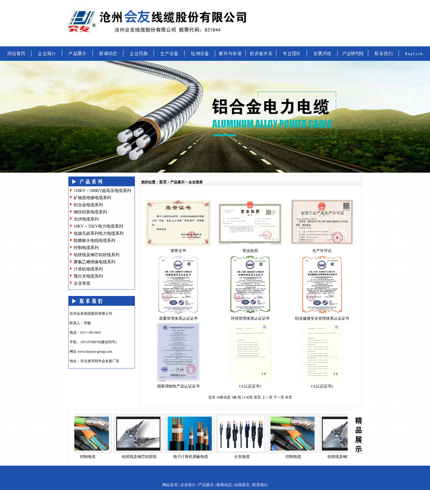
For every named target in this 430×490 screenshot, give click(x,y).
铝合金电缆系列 (88, 205)
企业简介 (188, 485)
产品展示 (206, 485)
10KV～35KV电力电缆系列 (98, 226)
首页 (163, 182)
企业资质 (82, 283)
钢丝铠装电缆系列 (90, 212)
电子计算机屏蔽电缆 (192, 456)
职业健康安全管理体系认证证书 (322, 318)
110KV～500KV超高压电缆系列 (102, 190)
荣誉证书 (178, 250)
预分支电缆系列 (88, 276)
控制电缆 (89, 456)
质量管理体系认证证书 (178, 318)
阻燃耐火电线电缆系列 (94, 240)
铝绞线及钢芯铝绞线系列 (96, 255)
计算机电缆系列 (88, 269)
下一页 (279, 397)
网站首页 (170, 485)
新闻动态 (224, 485)
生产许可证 (322, 250)
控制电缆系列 (86, 247)
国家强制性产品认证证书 (178, 386)
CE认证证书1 (250, 386)
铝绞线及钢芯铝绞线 (141, 456)
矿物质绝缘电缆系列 (92, 198)
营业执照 (250, 250)
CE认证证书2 (322, 386)
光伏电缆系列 (86, 219)
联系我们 (260, 485)
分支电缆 (243, 456)
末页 (288, 397)
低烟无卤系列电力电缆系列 (99, 233)
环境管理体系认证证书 (250, 318)
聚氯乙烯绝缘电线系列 (94, 262)
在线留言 (242, 485)
